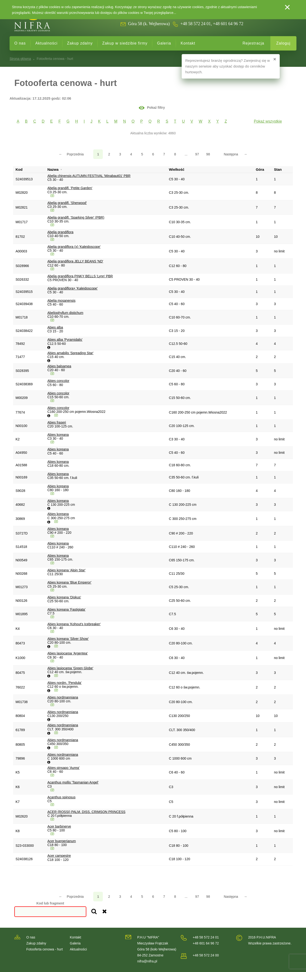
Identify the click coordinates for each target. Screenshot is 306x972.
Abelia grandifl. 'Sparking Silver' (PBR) (75, 217)
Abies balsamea (59, 366)
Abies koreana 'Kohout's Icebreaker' (74, 624)
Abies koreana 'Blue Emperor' (69, 582)
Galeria (164, 43)
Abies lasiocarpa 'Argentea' (67, 653)
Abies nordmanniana (62, 697)
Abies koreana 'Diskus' (64, 597)
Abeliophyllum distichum (65, 313)
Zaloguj (283, 43)
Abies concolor (58, 381)
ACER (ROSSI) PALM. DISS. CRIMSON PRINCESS (86, 812)
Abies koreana (58, 435)
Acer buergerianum (61, 841)
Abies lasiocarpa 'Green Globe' (70, 668)
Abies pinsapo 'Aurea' (63, 768)
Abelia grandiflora (60, 232)
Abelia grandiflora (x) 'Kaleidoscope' (73, 247)
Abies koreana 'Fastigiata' (66, 609)
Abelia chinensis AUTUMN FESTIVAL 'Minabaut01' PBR (89, 176)
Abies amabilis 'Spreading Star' (70, 353)
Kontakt (188, 43)
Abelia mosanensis (61, 300)
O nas (20, 43)
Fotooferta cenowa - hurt (44, 949)
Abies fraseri (56, 422)
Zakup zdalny (80, 43)
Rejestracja (253, 43)
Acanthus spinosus (61, 797)
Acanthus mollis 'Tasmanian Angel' (72, 782)
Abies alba (55, 327)
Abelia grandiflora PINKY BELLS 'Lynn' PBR (80, 276)
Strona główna (20, 59)
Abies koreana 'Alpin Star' (66, 570)
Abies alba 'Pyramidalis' (64, 339)
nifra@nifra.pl (147, 961)
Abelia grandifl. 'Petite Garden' (69, 188)
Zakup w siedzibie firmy (125, 43)
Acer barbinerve (59, 826)
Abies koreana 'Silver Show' (68, 639)
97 (197, 154)
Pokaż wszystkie (268, 121)
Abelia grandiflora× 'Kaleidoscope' (72, 288)
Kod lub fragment (50, 903)
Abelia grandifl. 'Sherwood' (67, 203)
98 (208, 154)
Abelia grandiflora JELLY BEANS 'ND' (75, 261)
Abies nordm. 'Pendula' (64, 683)
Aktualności (46, 43)
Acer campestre (59, 856)
